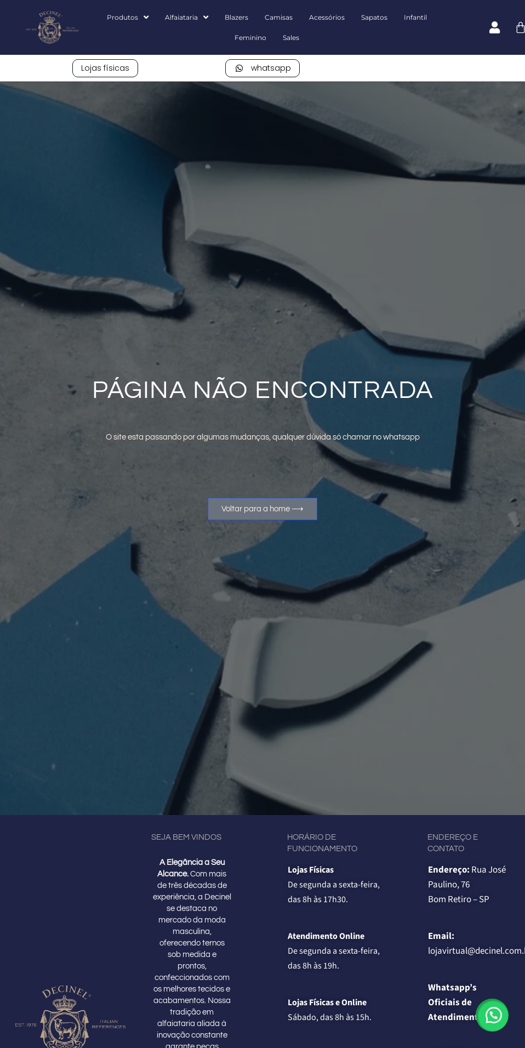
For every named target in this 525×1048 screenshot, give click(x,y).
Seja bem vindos (186, 837)
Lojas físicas (105, 67)
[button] (492, 1015)
